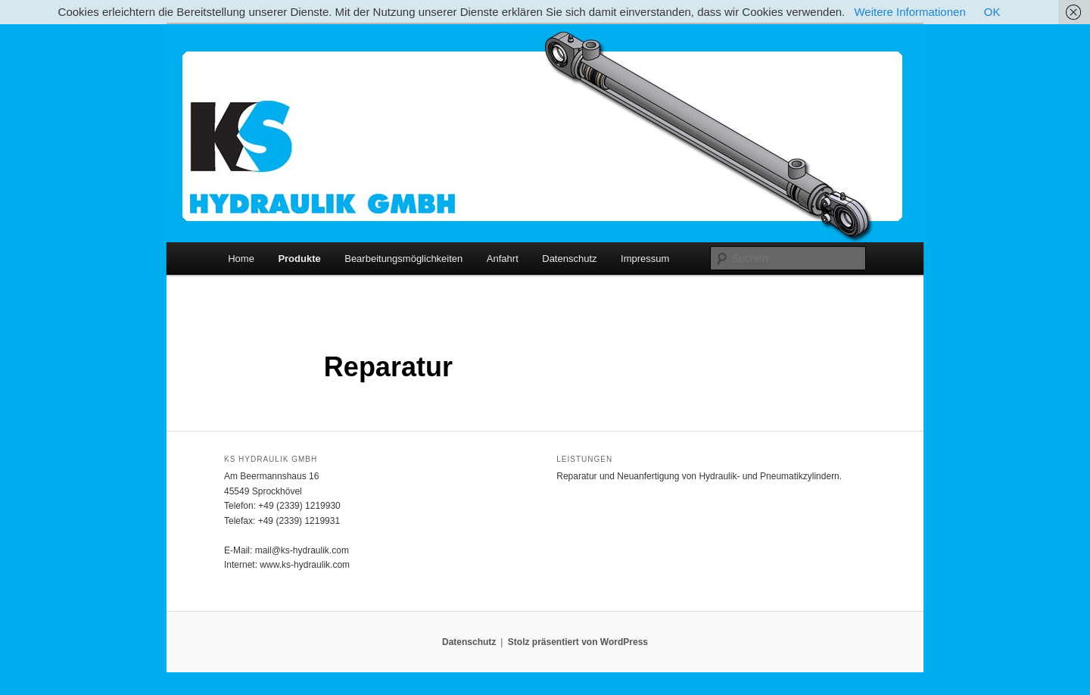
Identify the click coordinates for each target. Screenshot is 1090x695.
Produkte (299, 258)
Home (241, 258)
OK (992, 11)
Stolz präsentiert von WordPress (578, 642)
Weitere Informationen (909, 11)
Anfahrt (503, 258)
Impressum (645, 258)
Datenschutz (569, 258)
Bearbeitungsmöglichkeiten (403, 258)
